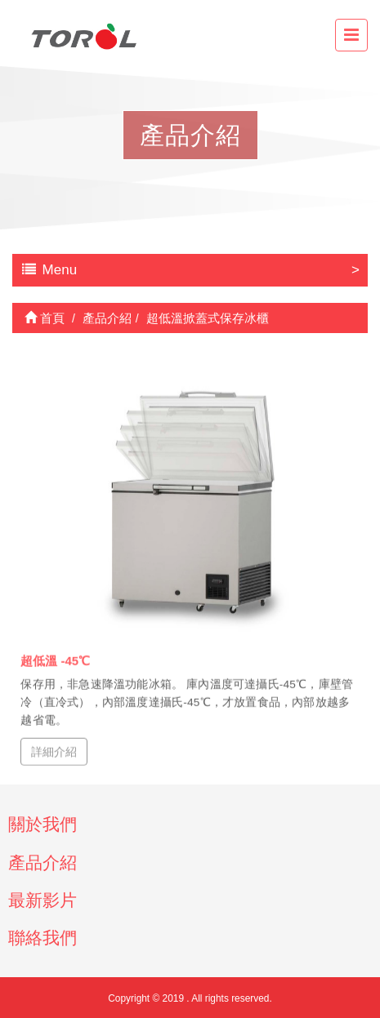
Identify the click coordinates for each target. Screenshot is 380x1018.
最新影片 (42, 900)
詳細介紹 (54, 751)
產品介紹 (42, 862)
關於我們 (42, 824)
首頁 (45, 318)
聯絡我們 (42, 937)
